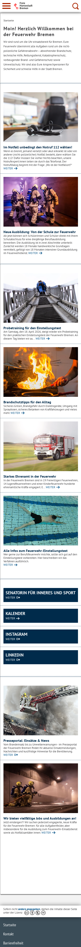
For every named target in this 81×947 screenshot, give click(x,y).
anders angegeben (29, 909)
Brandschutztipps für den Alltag (27, 402)
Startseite (9, 924)
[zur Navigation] (6, 6)
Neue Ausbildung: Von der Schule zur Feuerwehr (39, 232)
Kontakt (8, 933)
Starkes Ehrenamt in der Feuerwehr (29, 476)
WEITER (8, 168)
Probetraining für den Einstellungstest (32, 328)
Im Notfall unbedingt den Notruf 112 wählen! (37, 147)
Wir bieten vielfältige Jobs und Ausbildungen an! (39, 818)
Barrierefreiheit (13, 943)
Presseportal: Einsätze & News (26, 740)
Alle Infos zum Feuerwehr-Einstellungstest (35, 550)
